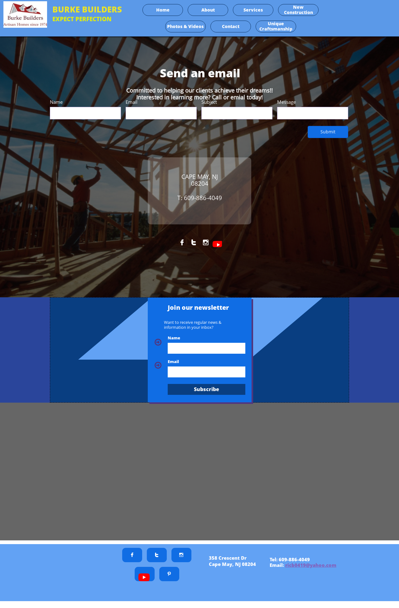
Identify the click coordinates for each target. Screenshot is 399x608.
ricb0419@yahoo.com (310, 565)
